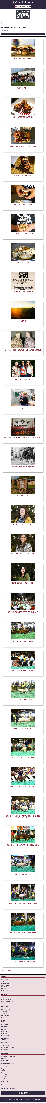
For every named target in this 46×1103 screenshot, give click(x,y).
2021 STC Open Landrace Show (23, 699)
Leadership (4, 1026)
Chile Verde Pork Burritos (23, 234)
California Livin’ (23, 88)
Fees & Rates (5, 983)
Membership (4, 1024)
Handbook (4, 1031)
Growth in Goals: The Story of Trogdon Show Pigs (23, 437)
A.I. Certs (4, 1013)
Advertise (4, 1044)
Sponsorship (4, 1028)
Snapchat (4, 1074)
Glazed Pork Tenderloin (23, 175)
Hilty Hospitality (23, 496)
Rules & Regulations (7, 1001)
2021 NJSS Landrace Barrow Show (23, 874)
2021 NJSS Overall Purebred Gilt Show (23, 787)
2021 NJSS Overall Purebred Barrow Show (23, 845)
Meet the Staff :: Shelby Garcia (23, 554)
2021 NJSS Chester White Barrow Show (23, 903)
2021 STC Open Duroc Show (23, 641)
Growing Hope (23, 321)
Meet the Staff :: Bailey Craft (23, 525)
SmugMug (4, 1078)
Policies (3, 989)
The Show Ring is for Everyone (23, 466)
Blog (2, 1069)
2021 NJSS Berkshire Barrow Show (23, 961)
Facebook (4, 1067)
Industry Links (5, 1060)
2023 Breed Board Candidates (23, 292)
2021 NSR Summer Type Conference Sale (23, 612)
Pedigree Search (5, 1015)
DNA (2, 1017)
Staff (2, 981)
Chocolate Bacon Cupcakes (23, 117)
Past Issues (4, 1049)
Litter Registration (6, 1010)
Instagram (4, 1072)
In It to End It (23, 408)
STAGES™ (4, 1058)
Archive (3, 1003)
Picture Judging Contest (8, 1048)
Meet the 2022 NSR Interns (23, 379)
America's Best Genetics (8, 1056)
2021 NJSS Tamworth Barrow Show (23, 932)
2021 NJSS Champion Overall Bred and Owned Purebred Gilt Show (23, 817)
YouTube (3, 1076)
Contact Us (4, 990)
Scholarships (5, 1035)
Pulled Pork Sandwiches (23, 59)
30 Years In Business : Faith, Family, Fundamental (23, 350)
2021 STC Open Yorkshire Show (23, 729)
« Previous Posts (6, 971)
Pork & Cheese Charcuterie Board (23, 146)
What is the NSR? (6, 979)
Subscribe (4, 1042)
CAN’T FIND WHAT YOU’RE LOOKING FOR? (13, 28)
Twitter (3, 1070)
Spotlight (3, 1030)
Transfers (4, 1012)
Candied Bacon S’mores (23, 204)
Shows (3, 997)
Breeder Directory (6, 987)
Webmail (3, 1085)
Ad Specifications (6, 1046)
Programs (4, 1033)
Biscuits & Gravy (23, 263)
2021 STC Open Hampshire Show (23, 670)
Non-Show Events (6, 999)
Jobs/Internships (6, 985)
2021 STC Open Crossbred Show (23, 758)
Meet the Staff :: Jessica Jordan (23, 583)
